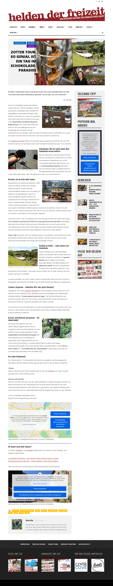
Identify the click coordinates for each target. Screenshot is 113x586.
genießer (31, 46)
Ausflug (15, 510)
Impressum (25, 544)
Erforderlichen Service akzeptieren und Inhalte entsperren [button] (60, 423)
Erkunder (19, 450)
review (44, 510)
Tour (27, 512)
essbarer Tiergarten (31, 291)
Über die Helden (38, 544)
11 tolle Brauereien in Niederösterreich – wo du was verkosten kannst (95, 190)
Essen (37, 510)
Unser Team (53, 544)
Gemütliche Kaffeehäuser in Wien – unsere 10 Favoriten (94, 230)
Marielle (29, 520)
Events (23, 27)
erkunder (31, 43)
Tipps (21, 512)
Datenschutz (84, 544)
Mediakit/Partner (68, 544)
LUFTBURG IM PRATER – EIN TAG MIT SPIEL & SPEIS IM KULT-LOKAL (33, 458)
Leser (70, 27)
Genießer (30, 450)
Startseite (13, 27)
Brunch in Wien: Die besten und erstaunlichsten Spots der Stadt (95, 218)
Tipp (15, 512)
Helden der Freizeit (18, 141)
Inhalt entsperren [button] (60, 414)
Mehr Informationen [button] (29, 424)
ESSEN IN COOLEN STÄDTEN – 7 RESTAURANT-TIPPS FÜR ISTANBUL (33, 461)
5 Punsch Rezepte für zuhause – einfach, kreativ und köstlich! (94, 243)
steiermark (62, 510)
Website (51, 371)
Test (10, 512)
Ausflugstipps (20, 43)
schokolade (53, 510)
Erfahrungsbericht (27, 510)
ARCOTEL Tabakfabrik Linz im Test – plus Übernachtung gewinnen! (95, 204)
